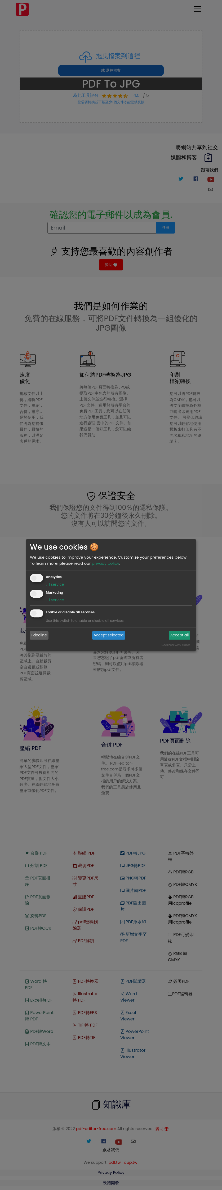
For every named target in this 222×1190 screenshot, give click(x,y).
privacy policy (105, 563)
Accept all (179, 635)
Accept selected (108, 635)
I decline (39, 635)
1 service (55, 584)
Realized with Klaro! (176, 645)
